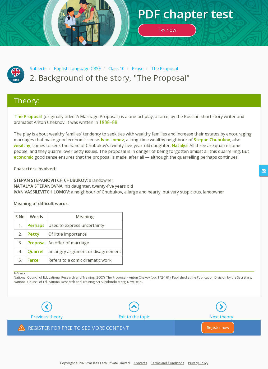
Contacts (140, 363)
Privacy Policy (198, 363)
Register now (218, 327)
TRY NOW (167, 30)
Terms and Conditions (167, 363)
